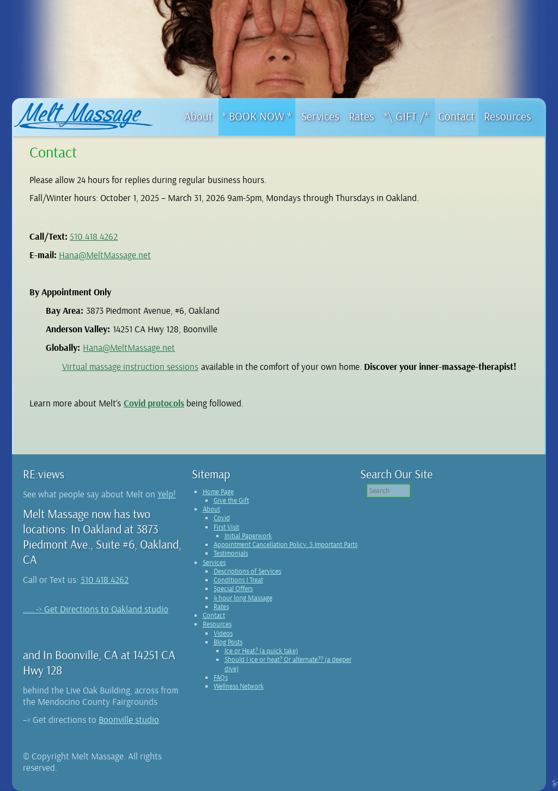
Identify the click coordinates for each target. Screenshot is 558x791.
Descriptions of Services (247, 571)
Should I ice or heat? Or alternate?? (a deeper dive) (288, 664)
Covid (222, 518)
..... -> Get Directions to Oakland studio (95, 609)
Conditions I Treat (238, 580)
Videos (223, 633)
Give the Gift (231, 500)
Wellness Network (239, 686)
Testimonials (231, 553)
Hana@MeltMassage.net (105, 255)
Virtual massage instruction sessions (130, 367)
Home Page (218, 492)
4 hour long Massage (243, 598)
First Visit (226, 527)
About (211, 509)
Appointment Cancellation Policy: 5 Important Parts (285, 544)
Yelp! (166, 494)
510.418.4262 (94, 236)
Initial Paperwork (248, 536)
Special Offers (233, 589)
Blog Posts (228, 642)
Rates (221, 607)
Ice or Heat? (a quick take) (261, 651)
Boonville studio (129, 720)
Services (214, 562)
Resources (217, 624)
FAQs (221, 677)
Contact (214, 615)
